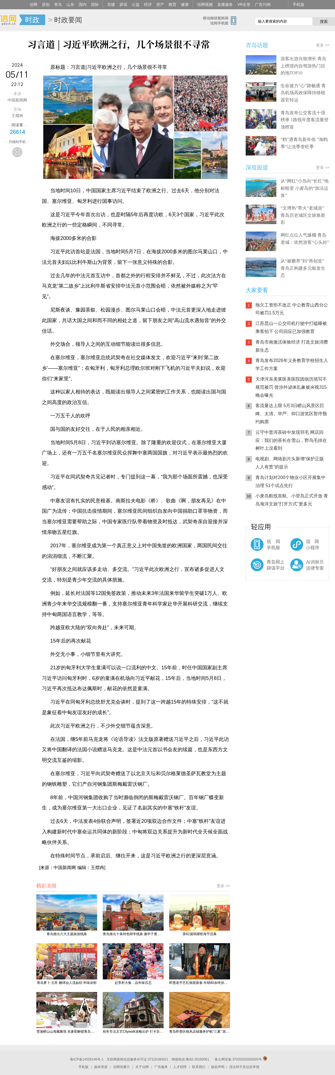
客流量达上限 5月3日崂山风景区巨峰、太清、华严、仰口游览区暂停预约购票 (291, 413)
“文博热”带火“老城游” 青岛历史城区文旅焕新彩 (303, 215)
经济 (148, 4)
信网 (33, 4)
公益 (136, 4)
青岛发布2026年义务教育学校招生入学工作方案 (291, 364)
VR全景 (243, 4)
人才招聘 (179, 1067)
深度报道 (257, 167)
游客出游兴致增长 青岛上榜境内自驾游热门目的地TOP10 (303, 65)
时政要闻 (68, 20)
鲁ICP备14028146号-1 (87, 1059)
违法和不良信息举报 (244, 1067)
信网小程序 (296, 547)
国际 (95, 4)
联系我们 (198, 1067)
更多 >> (223, 886)
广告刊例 (263, 4)
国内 (83, 4)
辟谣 (123, 4)
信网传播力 (121, 1067)
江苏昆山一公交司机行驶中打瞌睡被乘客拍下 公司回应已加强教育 (291, 327)
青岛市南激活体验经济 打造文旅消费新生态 (291, 346)
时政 (32, 20)
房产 (160, 4)
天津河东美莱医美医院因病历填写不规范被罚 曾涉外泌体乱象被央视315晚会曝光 (291, 387)
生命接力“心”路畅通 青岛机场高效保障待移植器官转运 (303, 92)
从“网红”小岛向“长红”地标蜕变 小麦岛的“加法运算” (305, 188)
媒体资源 (100, 1067)
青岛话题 (257, 45)
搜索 (324, 21)
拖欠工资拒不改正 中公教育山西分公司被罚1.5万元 (291, 309)
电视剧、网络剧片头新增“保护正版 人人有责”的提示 (289, 462)
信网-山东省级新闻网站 (10, 20)
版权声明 (217, 1067)
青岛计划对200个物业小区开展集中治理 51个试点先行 (290, 481)
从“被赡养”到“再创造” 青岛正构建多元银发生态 (303, 268)
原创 (46, 4)
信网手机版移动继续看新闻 (222, 20)
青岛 (58, 4)
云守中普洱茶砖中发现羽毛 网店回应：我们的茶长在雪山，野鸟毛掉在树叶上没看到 (291, 440)
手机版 (298, 4)
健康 (185, 4)
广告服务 (161, 1067)
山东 (70, 4)
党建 (111, 4)
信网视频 (205, 4)
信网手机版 (262, 547)
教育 (172, 4)
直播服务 (225, 4)
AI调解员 (296, 569)
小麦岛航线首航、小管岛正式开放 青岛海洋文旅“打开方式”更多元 (291, 499)
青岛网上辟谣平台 (262, 569)
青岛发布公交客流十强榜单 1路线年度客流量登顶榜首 (305, 119)
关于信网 (142, 1067)
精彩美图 (46, 885)
